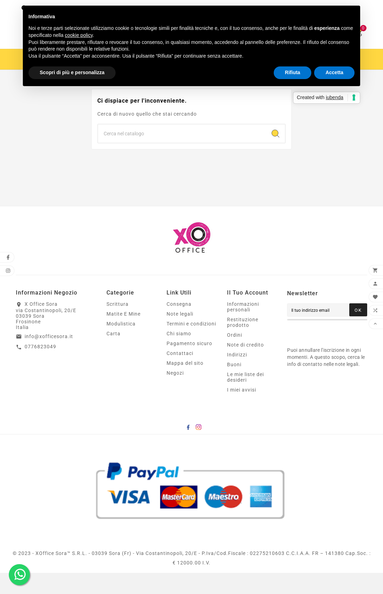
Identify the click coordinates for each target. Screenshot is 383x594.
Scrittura (117, 325)
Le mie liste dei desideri (245, 398)
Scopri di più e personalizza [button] (72, 72)
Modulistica (121, 345)
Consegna (179, 325)
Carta (113, 354)
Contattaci (180, 374)
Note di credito (245, 366)
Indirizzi (237, 376)
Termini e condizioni (191, 345)
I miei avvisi (241, 411)
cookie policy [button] (79, 35)
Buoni (234, 385)
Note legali (180, 335)
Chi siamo (179, 354)
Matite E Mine (123, 335)
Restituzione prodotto (242, 343)
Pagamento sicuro (189, 364)
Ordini (234, 356)
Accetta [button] (334, 72)
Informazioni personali (243, 328)
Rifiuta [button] (292, 72)
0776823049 (40, 367)
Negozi (175, 394)
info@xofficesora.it (49, 357)
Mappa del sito (185, 384)
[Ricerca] (182, 155)
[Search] (275, 155)
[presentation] (332, 351)
